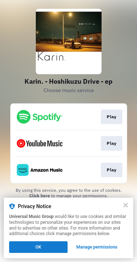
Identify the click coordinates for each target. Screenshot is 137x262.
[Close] (126, 205)
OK (38, 247)
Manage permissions (97, 247)
